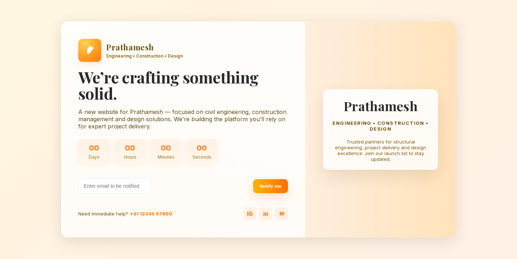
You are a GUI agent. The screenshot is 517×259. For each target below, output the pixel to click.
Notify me (270, 186)
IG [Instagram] (250, 213)
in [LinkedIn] (265, 213)
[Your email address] (115, 186)
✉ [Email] (281, 213)
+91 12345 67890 (151, 214)
